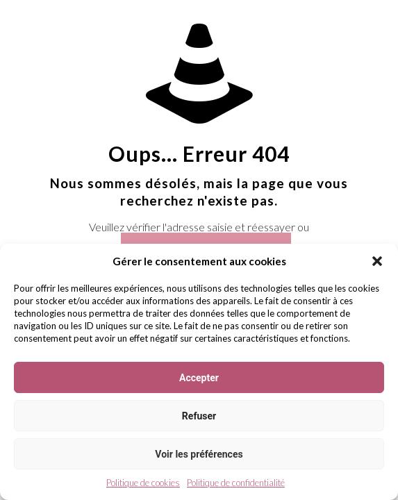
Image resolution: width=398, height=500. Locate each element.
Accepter (199, 377)
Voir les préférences (198, 454)
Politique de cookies (143, 482)
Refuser (199, 416)
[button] (377, 261)
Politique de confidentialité (236, 482)
